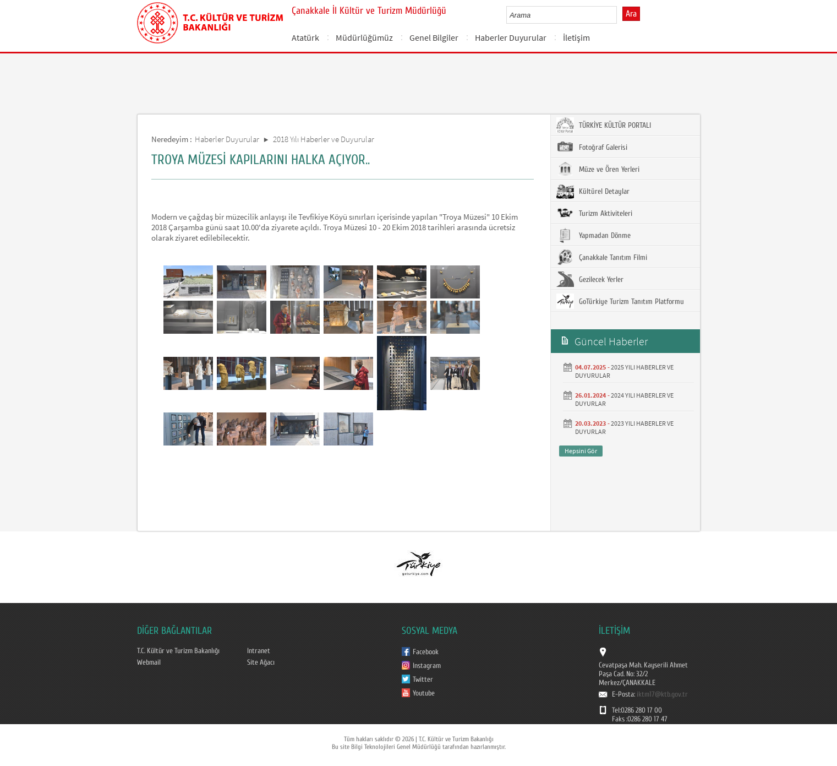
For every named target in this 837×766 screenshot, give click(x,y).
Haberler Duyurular (510, 37)
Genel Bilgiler (433, 37)
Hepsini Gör (581, 451)
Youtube (424, 693)
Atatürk (305, 37)
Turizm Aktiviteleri (594, 213)
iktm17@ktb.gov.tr (662, 694)
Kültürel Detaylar (593, 191)
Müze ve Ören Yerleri (597, 169)
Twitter (423, 679)
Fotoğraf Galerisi (591, 147)
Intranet (258, 651)
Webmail (149, 662)
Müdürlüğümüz (364, 37)
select (620, 15)
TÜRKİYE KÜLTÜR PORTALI (603, 125)
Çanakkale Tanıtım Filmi (601, 257)
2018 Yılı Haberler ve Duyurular (323, 139)
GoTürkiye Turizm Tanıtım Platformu (620, 301)
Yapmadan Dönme (593, 235)
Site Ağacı (261, 662)
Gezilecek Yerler (589, 279)
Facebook (426, 652)
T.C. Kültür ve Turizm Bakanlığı (178, 651)
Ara (631, 14)
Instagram (427, 665)
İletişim (576, 37)
